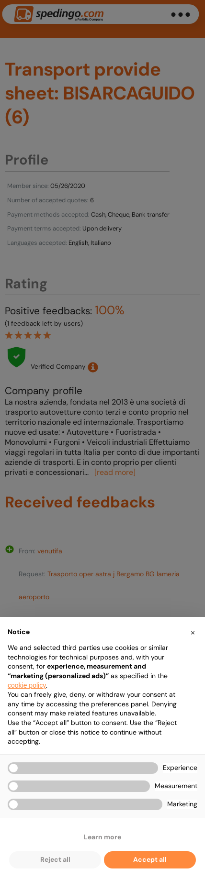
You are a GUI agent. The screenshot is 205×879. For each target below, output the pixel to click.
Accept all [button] (150, 859)
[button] (192, 632)
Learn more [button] (102, 837)
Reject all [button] (55, 859)
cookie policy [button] (27, 685)
